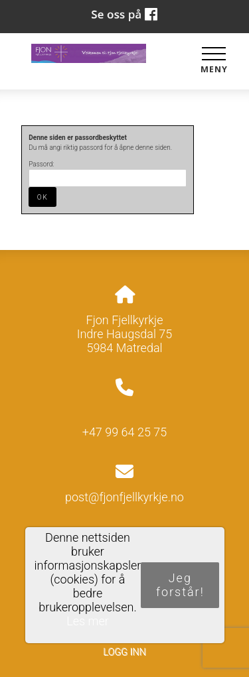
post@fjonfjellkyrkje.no (124, 497)
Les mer (87, 621)
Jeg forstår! (180, 585)
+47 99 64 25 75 (124, 432)
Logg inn (124, 652)
